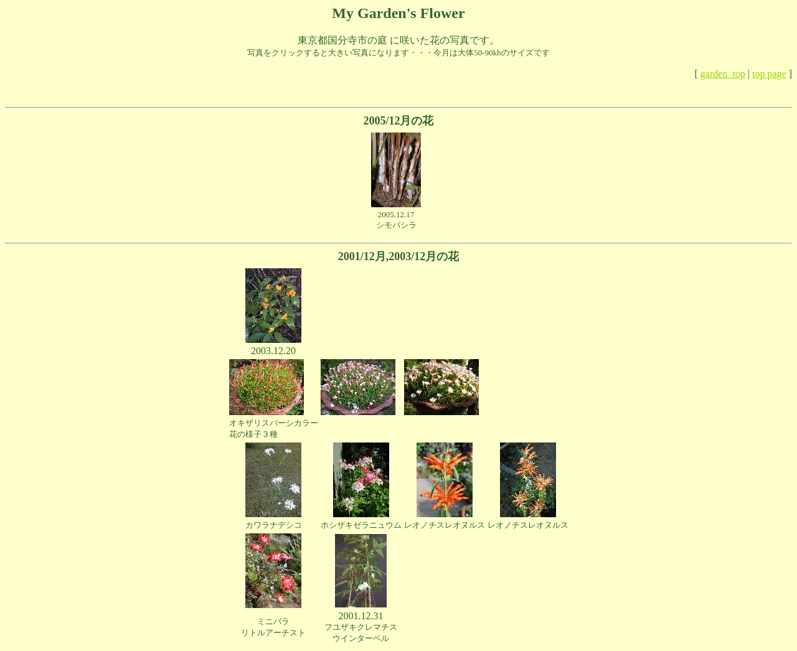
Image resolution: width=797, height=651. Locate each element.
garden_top (722, 73)
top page (769, 73)
